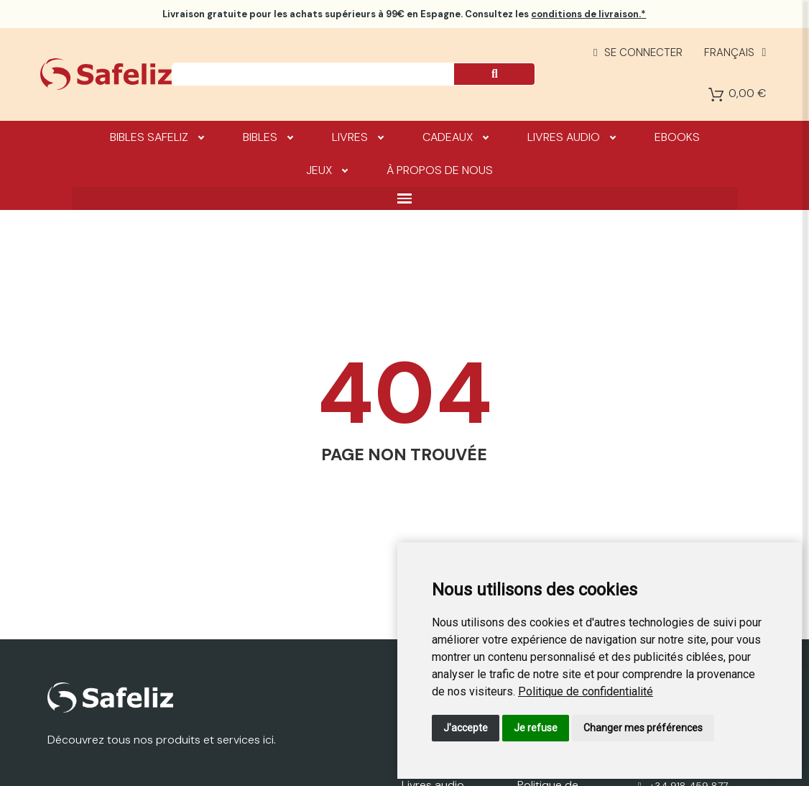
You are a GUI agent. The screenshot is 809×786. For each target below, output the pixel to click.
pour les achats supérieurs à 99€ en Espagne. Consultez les (404, 14)
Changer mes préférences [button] (643, 728)
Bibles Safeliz (156, 136)
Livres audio (571, 136)
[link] (585, 691)
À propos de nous (440, 170)
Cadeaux (455, 136)
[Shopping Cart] (716, 94)
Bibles (267, 136)
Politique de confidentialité (585, 691)
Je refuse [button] (536, 728)
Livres (357, 136)
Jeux (326, 169)
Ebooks (677, 137)
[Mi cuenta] (638, 52)
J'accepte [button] (465, 728)
